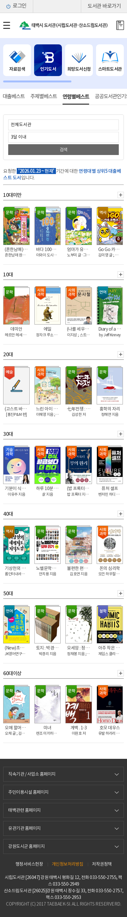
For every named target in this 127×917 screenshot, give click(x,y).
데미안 (16, 329)
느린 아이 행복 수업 (48, 409)
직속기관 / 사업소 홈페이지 (32, 774)
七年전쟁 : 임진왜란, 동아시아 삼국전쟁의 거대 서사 (79, 409)
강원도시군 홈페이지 (26, 846)
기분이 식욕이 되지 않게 (17, 488)
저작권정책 (102, 864)
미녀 (47, 728)
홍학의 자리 (110, 409)
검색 (64, 149)
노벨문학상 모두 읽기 (48, 568)
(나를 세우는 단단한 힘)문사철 (79, 329)
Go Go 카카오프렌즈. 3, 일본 (110, 249)
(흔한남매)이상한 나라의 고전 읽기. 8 (17, 249)
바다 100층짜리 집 (48, 249)
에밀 (47, 329)
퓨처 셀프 (109, 488)
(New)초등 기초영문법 (17, 648)
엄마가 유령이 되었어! (79, 249)
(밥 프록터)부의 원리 (79, 488)
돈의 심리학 (110, 568)
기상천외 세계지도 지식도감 (17, 568)
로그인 (20, 6)
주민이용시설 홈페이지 (28, 792)
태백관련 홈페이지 (24, 810)
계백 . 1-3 (78, 728)
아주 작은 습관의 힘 (110, 648)
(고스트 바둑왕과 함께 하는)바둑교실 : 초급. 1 (17, 409)
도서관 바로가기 (104, 6)
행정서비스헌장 (29, 864)
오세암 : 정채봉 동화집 (79, 648)
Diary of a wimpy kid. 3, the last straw (110, 329)
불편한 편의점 (79, 568)
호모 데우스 (110, 728)
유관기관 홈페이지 (24, 828)
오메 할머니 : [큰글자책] (17, 728)
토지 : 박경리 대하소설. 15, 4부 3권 (48, 648)
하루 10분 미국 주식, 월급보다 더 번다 (48, 488)
